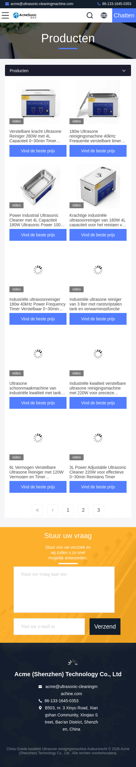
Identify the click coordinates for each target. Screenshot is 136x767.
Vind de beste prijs (38, 150)
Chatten (124, 15)
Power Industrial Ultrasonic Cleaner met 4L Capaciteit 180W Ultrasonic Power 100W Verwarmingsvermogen (36, 222)
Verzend (105, 626)
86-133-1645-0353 (114, 3)
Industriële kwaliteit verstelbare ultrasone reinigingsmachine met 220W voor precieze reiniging (97, 390)
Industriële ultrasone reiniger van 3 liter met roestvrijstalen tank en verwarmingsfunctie (95, 304)
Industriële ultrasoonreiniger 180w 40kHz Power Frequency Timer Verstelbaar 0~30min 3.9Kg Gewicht (37, 306)
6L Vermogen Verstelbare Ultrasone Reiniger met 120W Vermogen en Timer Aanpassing (36, 474)
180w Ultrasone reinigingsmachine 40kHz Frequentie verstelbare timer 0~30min (95, 138)
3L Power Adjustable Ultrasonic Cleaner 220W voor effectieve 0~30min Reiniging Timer (97, 472)
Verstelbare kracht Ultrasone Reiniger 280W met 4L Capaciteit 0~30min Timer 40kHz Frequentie (35, 138)
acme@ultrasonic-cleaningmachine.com (39, 3)
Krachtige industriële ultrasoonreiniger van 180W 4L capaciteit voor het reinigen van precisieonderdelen (98, 222)
